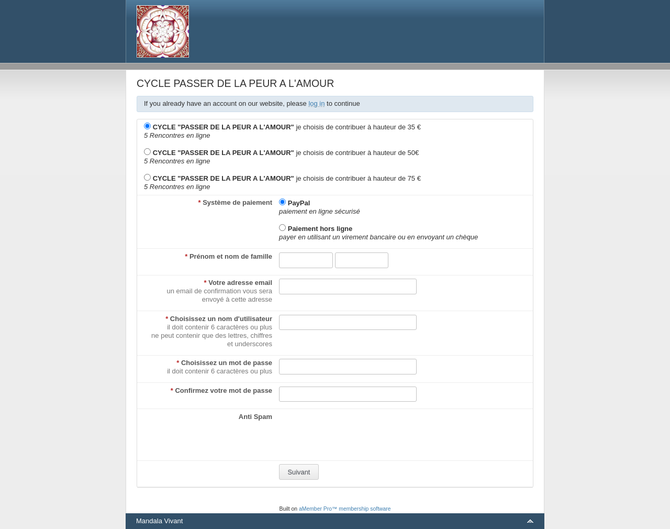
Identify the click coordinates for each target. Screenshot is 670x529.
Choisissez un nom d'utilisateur (218, 319)
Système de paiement (235, 202)
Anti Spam (255, 417)
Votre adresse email (238, 282)
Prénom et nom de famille (228, 256)
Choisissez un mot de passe (224, 363)
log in (316, 103)
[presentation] (358, 433)
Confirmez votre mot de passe (221, 390)
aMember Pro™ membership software (345, 509)
